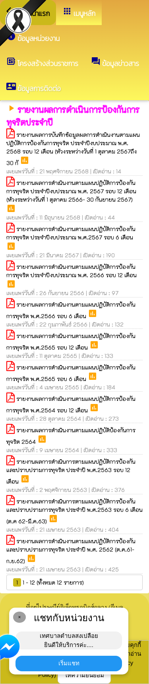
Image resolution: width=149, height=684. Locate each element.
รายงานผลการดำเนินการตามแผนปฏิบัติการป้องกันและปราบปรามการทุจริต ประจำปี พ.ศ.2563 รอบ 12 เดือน (70, 471)
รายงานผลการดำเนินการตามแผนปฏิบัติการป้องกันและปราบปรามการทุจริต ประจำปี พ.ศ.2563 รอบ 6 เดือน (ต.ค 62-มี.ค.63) (74, 511)
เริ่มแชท (68, 663)
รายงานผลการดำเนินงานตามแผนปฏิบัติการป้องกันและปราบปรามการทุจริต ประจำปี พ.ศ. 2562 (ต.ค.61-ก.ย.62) (70, 551)
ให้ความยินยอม (84, 675)
